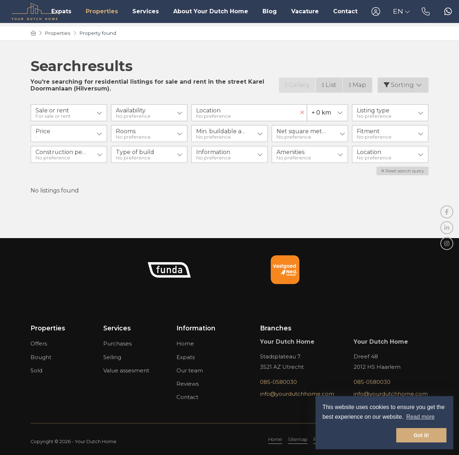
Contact (345, 11)
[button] (403, 171)
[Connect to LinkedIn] (446, 227)
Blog (269, 11)
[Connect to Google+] (446, 243)
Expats (61, 11)
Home (275, 439)
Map (357, 85)
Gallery (297, 85)
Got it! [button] (421, 435)
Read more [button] (420, 417)
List (329, 85)
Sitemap (298, 439)
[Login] (376, 11)
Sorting (403, 85)
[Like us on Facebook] (446, 211)
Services (145, 11)
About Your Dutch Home (210, 11)
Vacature (305, 11)
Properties (102, 11)
